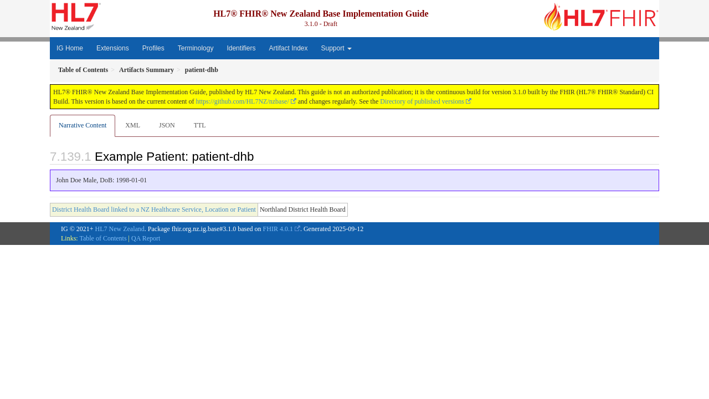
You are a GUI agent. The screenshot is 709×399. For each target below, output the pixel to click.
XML (132, 125)
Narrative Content (82, 125)
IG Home (69, 48)
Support (336, 48)
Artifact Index (288, 48)
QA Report (145, 238)
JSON (167, 125)
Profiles (153, 48)
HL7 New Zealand (120, 229)
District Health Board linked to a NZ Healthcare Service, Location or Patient (154, 209)
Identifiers (241, 48)
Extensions (112, 48)
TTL (200, 125)
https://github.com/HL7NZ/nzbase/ (242, 101)
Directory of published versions (422, 101)
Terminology (196, 48)
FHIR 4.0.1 (278, 229)
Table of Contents (102, 238)
